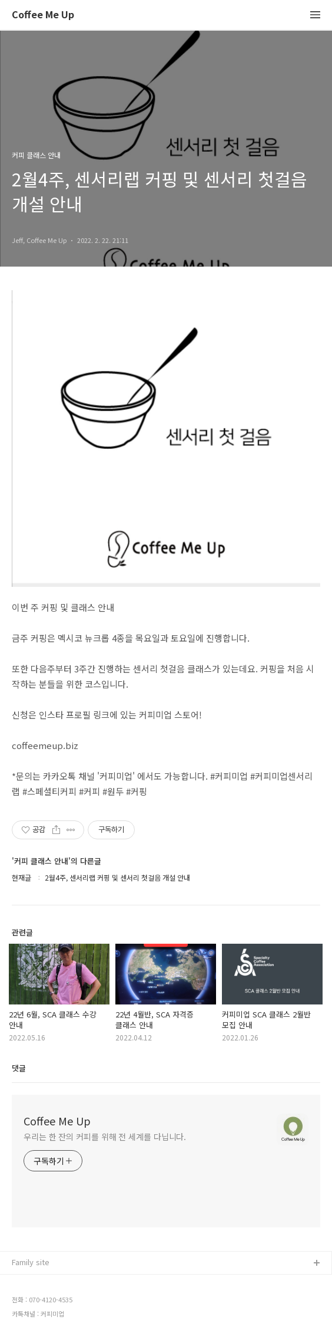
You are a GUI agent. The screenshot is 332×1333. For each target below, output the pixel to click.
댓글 (19, 1067)
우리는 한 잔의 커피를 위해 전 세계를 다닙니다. (105, 1136)
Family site (30, 1262)
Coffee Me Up (43, 15)
